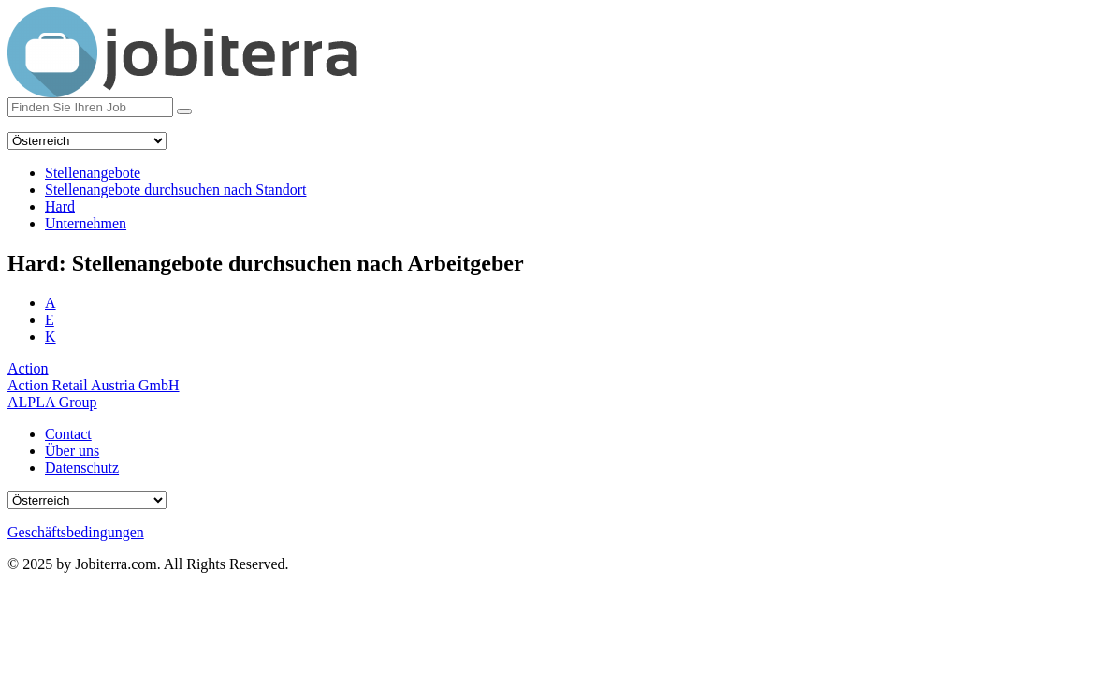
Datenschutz (82, 468)
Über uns (72, 451)
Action (28, 368)
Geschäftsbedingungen (75, 532)
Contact (68, 434)
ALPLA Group (52, 402)
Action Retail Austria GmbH (93, 385)
